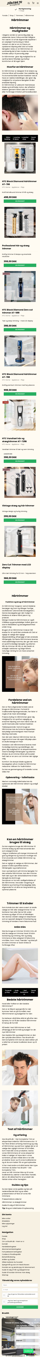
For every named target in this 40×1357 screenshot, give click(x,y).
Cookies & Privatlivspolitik (11, 1254)
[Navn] (20, 1285)
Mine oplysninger (8, 1224)
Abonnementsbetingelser (11, 1249)
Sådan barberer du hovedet (12, 1262)
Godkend (20, 1307)
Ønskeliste (6, 1221)
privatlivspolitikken (15, 1302)
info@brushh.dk (11, 1331)
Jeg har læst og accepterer (18, 1301)
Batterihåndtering (8, 1257)
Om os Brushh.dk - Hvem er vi (13, 1241)
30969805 (9, 1325)
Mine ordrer (6, 1218)
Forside (4, 1236)
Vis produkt (20, 201)
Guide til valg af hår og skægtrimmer (16, 1270)
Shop (4, 1239)
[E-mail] (20, 1290)
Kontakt (5, 1244)
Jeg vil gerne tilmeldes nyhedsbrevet (21, 1295)
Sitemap (5, 1275)
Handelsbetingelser (9, 1247)
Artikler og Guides (8, 1259)
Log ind (4, 1226)
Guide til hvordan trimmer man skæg (16, 1272)
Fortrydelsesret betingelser (12, 1252)
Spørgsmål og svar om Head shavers (15, 1265)
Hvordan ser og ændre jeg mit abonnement (18, 1267)
